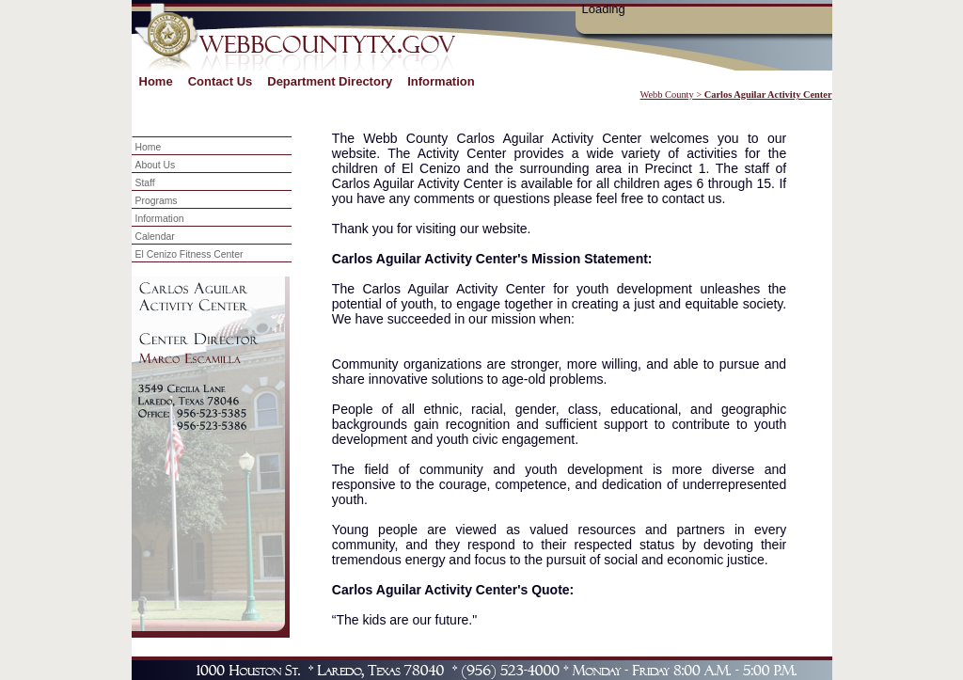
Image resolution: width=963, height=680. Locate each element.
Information (441, 81)
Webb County (667, 94)
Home (156, 81)
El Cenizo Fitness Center (189, 254)
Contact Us (220, 81)
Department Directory (329, 81)
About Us (155, 165)
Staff (145, 183)
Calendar (155, 236)
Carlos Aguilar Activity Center (768, 94)
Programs (156, 201)
